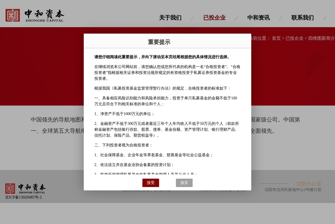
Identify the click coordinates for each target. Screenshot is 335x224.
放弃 (184, 183)
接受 (151, 183)
